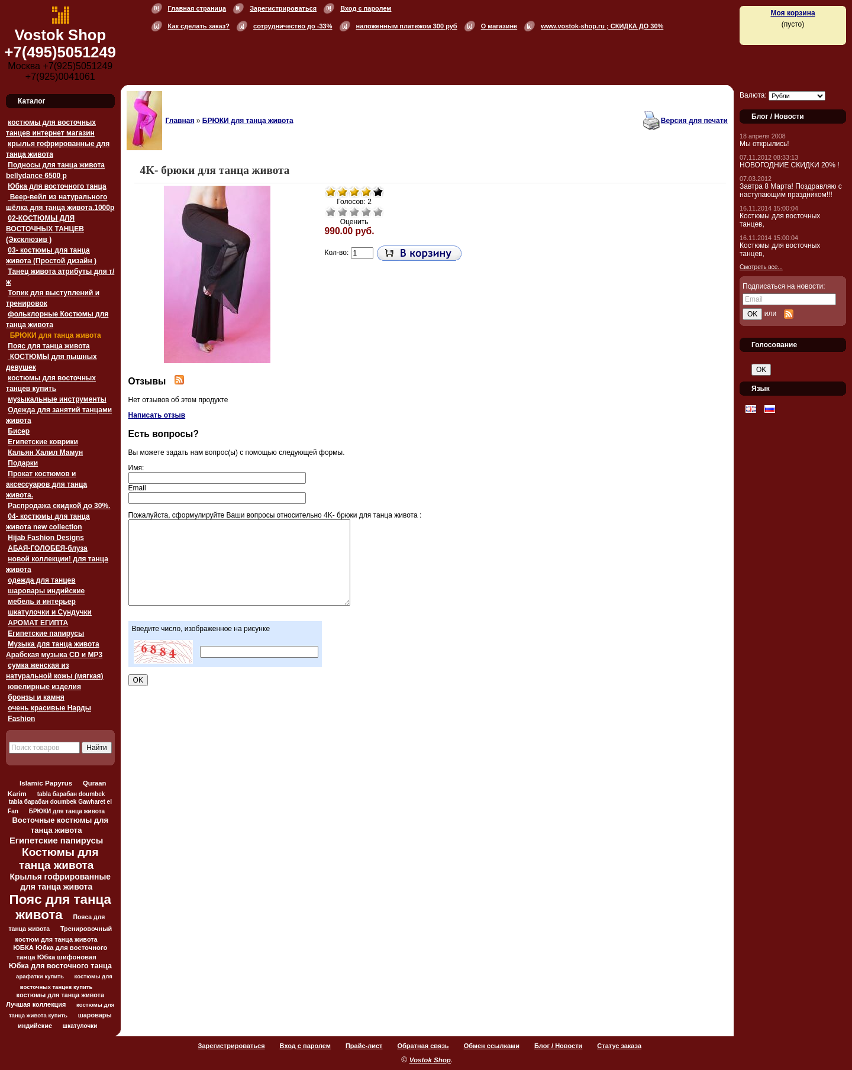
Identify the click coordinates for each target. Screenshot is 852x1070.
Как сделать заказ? (199, 26)
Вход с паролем (365, 8)
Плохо (342, 212)
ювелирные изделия (44, 687)
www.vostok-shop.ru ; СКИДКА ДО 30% (602, 26)
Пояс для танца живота (48, 346)
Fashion (21, 719)
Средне (354, 212)
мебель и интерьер (41, 601)
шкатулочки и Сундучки (50, 612)
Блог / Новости (558, 1045)
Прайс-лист (364, 1045)
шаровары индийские (46, 591)
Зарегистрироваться (283, 8)
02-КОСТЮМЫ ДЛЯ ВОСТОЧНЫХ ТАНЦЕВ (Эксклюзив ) (45, 229)
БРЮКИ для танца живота (54, 335)
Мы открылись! (764, 144)
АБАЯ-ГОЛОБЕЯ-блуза (47, 548)
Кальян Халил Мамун (45, 452)
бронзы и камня (36, 697)
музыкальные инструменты (57, 399)
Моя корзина (792, 13)
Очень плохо (331, 212)
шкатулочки (80, 1026)
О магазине (499, 26)
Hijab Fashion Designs (46, 538)
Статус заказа (619, 1045)
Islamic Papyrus (46, 783)
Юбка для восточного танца (57, 186)
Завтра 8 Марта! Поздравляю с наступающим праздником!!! (791, 190)
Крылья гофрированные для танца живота (60, 881)
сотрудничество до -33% (292, 26)
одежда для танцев (41, 580)
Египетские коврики (43, 442)
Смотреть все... (761, 267)
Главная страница (197, 8)
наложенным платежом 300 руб (406, 26)
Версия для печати (694, 121)
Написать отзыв (157, 415)
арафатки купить (40, 976)
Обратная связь (422, 1045)
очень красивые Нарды (49, 708)
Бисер (19, 431)
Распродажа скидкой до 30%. (59, 506)
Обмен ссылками (491, 1045)
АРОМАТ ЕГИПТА (38, 623)
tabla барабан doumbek (71, 794)
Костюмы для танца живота (59, 858)
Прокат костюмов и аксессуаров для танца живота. (46, 484)
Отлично (378, 212)
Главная (180, 121)
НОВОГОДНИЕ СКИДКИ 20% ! (790, 165)
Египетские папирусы (46, 633)
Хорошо (366, 212)
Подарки (23, 463)
